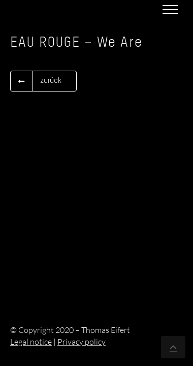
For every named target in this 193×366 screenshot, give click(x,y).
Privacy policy (81, 342)
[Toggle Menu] (170, 9)
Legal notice (31, 342)
